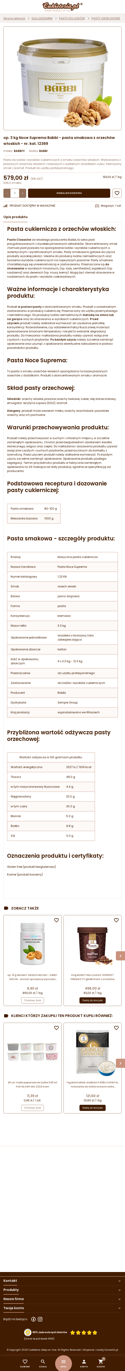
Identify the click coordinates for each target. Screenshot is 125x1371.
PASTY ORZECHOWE (106, 18)
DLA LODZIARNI (42, 18)
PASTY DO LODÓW (72, 18)
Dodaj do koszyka (69, 193)
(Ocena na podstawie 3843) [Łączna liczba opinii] (39, 1338)
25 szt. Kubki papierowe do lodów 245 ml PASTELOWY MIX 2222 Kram (32, 1084)
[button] (84, 1363)
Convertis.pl (111, 1350)
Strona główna (14, 18)
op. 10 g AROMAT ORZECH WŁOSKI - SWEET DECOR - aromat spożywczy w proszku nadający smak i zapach (32, 977)
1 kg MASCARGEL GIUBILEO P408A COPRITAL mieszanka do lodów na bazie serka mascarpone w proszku (92, 1085)
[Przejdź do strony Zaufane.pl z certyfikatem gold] (28, 1332)
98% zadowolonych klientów (49, 1332)
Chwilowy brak (32, 1000)
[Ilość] (14, 193)
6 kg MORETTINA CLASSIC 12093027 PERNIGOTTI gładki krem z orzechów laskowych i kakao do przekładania (92, 977)
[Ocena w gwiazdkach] (83, 1332)
